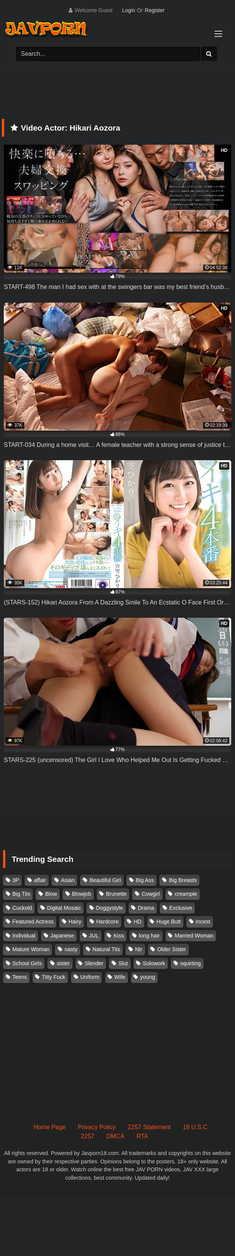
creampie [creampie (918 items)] (186, 894)
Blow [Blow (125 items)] (51, 894)
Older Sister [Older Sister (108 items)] (171, 949)
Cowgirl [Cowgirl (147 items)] (151, 894)
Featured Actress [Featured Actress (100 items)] (33, 921)
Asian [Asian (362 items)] (67, 880)
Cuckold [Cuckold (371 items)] (22, 908)
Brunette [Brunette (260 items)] (116, 894)
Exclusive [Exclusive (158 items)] (180, 908)
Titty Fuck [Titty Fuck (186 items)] (53, 977)
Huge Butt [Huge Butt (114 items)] (168, 921)
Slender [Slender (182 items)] (94, 963)
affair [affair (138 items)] (40, 880)
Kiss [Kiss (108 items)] (119, 936)
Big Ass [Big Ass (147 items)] (145, 880)
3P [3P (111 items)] (16, 880)
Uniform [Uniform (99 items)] (89, 977)
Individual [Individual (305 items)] (24, 936)
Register (154, 10)
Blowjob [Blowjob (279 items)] (81, 894)
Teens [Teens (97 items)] (20, 977)
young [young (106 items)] (147, 977)
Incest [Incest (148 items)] (203, 921)
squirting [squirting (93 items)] (190, 963)
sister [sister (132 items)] (63, 963)
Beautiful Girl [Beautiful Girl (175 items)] (105, 880)
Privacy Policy (97, 1127)
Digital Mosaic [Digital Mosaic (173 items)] (64, 908)
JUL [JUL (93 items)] (94, 936)
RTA (142, 1136)
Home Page (50, 1127)
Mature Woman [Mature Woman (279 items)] (31, 949)
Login (128, 10)
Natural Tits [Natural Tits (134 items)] (106, 949)
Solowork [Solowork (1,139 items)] (154, 963)
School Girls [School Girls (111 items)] (27, 963)
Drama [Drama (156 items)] (146, 908)
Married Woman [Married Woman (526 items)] (194, 936)
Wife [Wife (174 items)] (119, 977)
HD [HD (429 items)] (138, 921)
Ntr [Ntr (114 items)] (138, 949)
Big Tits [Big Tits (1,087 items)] (21, 894)
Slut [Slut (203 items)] (123, 963)
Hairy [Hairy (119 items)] (75, 921)
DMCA (115, 1136)
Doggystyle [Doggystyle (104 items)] (109, 908)
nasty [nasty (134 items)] (71, 949)
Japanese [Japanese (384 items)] (62, 936)
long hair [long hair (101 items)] (149, 936)
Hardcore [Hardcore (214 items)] (107, 921)
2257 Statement (149, 1127)
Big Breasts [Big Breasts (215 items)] (183, 880)
